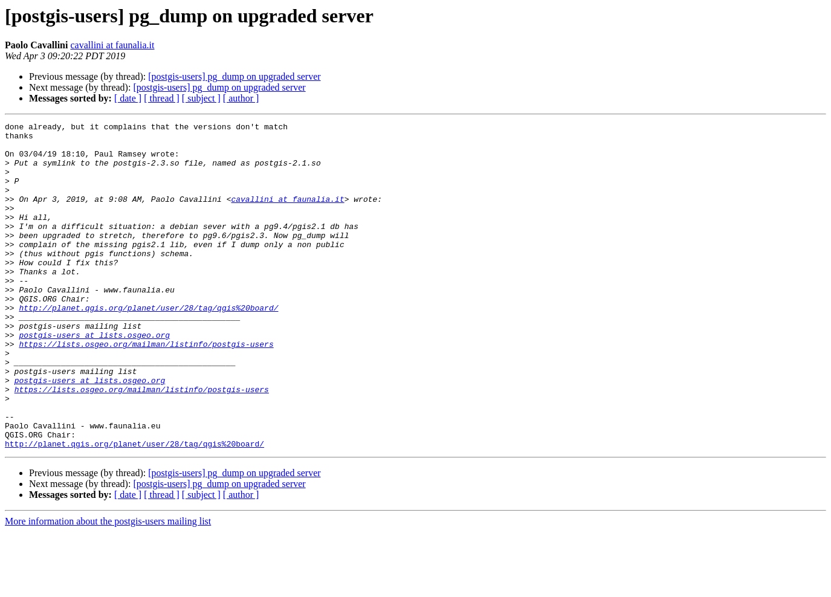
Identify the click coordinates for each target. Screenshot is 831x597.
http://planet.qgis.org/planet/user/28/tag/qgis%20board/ (148, 345)
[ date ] (127, 98)
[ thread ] (161, 98)
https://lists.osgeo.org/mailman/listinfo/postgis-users (146, 389)
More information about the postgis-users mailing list (108, 586)
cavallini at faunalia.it (112, 45)
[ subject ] (201, 98)
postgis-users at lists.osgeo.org (94, 378)
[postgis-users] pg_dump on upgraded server (234, 76)
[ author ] (241, 98)
